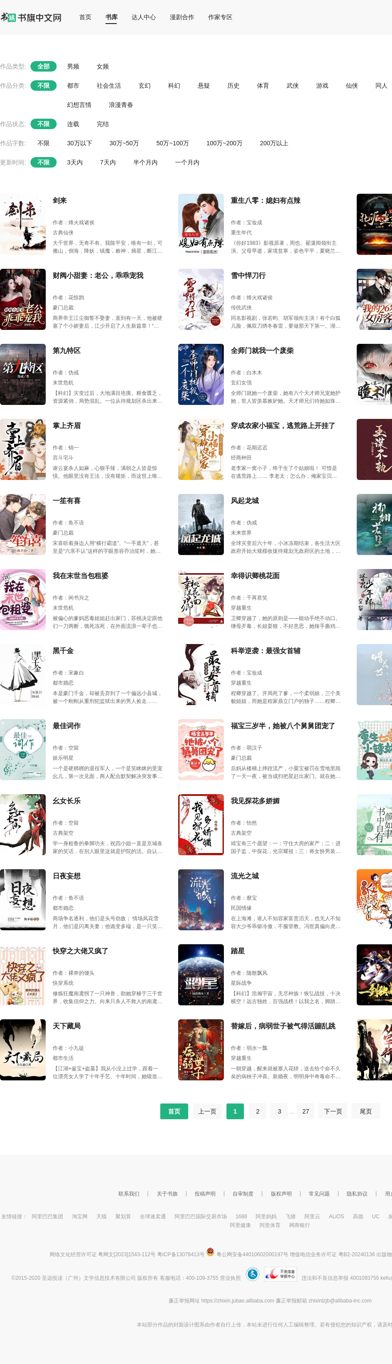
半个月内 (145, 162)
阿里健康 (240, 1225)
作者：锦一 (66, 448)
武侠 (293, 85)
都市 (73, 85)
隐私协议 (357, 1194)
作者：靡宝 (244, 898)
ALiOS (336, 1216)
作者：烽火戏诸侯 (74, 222)
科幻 (174, 85)
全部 (43, 66)
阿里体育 (270, 1225)
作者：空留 (66, 748)
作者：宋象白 (68, 673)
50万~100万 (172, 143)
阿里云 (312, 1216)
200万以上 (274, 143)
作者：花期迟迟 (249, 448)
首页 (85, 17)
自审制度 (243, 1194)
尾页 (366, 1111)
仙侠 (352, 85)
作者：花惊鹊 (68, 298)
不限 (43, 85)
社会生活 (109, 85)
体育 (263, 85)
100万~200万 (224, 143)
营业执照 (230, 1278)
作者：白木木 (246, 373)
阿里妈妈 (266, 1216)
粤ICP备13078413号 (181, 1254)
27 (305, 1111)
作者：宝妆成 (246, 222)
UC (375, 1216)
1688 (241, 1216)
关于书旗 (167, 1194)
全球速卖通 (153, 1216)
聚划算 (123, 1216)
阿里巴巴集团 (47, 1216)
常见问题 (319, 1194)
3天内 (75, 162)
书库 (111, 17)
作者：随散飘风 (249, 973)
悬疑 (204, 85)
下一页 (332, 1111)
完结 (103, 123)
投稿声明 (205, 1194)
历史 (233, 85)
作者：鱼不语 (68, 523)
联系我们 (128, 1194)
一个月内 (187, 162)
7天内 (108, 162)
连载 (73, 123)
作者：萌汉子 (246, 748)
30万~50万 (124, 143)
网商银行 (299, 1225)
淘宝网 (80, 1216)
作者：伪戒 (66, 373)
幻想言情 (79, 104)
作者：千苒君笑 (249, 598)
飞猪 (290, 1216)
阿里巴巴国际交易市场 (201, 1216)
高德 (358, 1216)
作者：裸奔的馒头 (74, 973)
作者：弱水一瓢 (249, 1048)
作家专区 (220, 17)
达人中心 (144, 17)
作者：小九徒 (68, 1048)
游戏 (322, 85)
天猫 (101, 1216)
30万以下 (79, 143)
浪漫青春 (121, 104)
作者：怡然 (244, 823)
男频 (73, 66)
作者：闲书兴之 (71, 598)
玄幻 (145, 85)
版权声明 (281, 1194)
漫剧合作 (182, 17)
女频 (103, 66)
